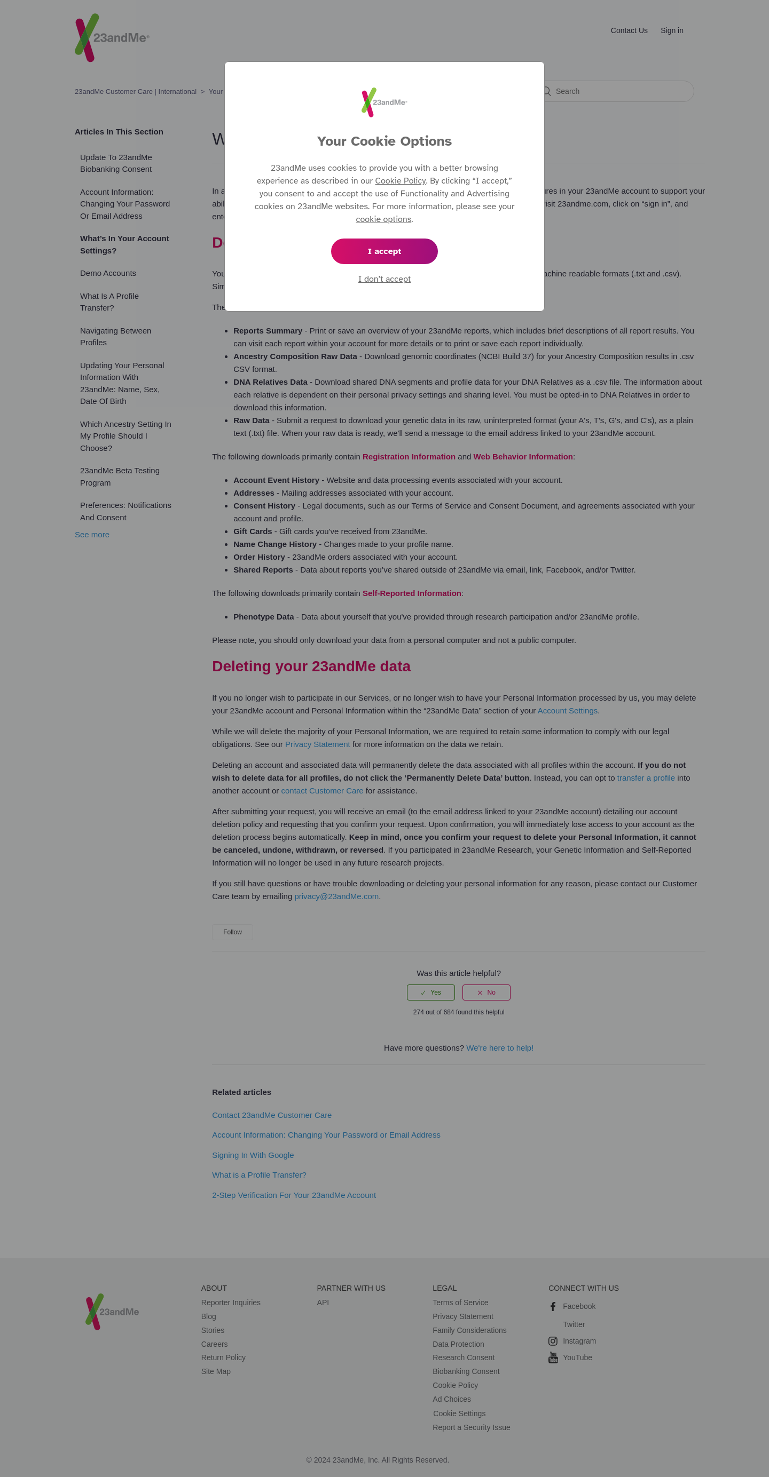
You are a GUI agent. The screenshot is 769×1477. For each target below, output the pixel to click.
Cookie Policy (400, 181)
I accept (385, 251)
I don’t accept (384, 279)
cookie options (384, 219)
